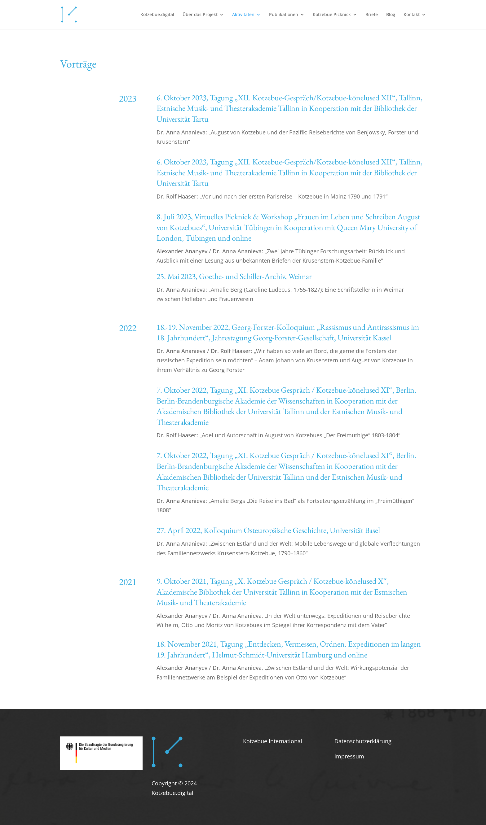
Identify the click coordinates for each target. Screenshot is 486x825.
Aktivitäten (243, 14)
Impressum (349, 756)
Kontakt (412, 14)
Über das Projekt (200, 14)
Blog (390, 14)
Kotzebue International (272, 741)
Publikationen (283, 14)
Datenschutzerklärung (362, 741)
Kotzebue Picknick (332, 14)
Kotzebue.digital (157, 14)
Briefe (371, 14)
